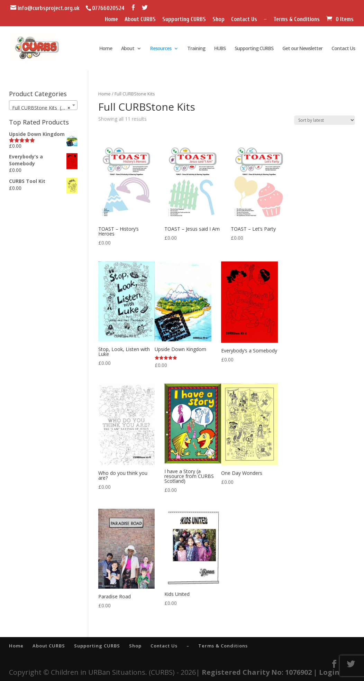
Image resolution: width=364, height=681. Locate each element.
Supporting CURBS (184, 19)
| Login (326, 672)
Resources (160, 49)
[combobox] (43, 105)
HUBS (220, 49)
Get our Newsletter (302, 49)
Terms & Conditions (296, 19)
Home (111, 19)
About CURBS (140, 19)
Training (196, 49)
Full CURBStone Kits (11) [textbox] (41, 108)
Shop (218, 19)
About (127, 49)
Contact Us (244, 19)
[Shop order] (324, 120)
